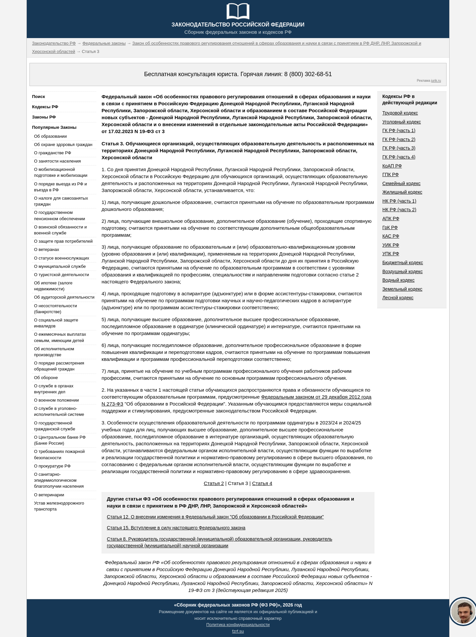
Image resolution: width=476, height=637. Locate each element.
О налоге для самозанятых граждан (61, 201)
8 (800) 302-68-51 (308, 74)
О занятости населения (57, 161)
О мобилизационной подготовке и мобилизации (60, 172)
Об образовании (50, 136)
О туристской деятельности (61, 274)
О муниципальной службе (60, 266)
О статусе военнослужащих (61, 258)
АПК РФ (390, 218)
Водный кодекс (398, 280)
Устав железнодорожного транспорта (59, 506)
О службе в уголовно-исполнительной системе (59, 411)
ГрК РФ (390, 227)
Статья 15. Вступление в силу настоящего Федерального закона (176, 527)
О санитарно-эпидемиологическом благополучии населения (59, 480)
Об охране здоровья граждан (63, 144)
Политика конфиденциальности (238, 624)
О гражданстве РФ (52, 152)
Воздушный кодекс (402, 271)
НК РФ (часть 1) (399, 201)
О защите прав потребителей (63, 241)
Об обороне (46, 377)
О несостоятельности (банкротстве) (55, 308)
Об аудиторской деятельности (64, 297)
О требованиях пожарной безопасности (59, 454)
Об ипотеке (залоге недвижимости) (53, 285)
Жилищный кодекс (402, 192)
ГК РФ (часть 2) (399, 139)
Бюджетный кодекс (402, 262)
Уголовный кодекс (401, 121)
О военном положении (56, 400)
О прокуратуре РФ (52, 466)
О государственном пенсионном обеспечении (59, 215)
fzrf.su (238, 631)
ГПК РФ (390, 174)
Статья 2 (214, 483)
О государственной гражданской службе (54, 425)
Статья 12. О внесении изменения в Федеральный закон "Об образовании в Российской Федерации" (215, 516)
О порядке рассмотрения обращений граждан (59, 366)
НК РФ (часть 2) (399, 209)
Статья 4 (262, 483)
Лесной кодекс (398, 297)
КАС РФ (390, 236)
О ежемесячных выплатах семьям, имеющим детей (60, 337)
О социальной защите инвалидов (56, 323)
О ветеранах (46, 249)
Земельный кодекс (402, 289)
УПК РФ (390, 253)
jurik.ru (436, 80)
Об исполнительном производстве (54, 351)
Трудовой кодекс (400, 113)
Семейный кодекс (401, 183)
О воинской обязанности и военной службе (60, 229)
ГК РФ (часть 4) (399, 157)
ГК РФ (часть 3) (399, 148)
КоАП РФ (392, 166)
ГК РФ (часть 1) (399, 130)
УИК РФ (390, 245)
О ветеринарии (49, 494)
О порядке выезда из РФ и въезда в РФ (60, 186)
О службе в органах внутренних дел (53, 388)
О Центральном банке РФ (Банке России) (60, 440)
